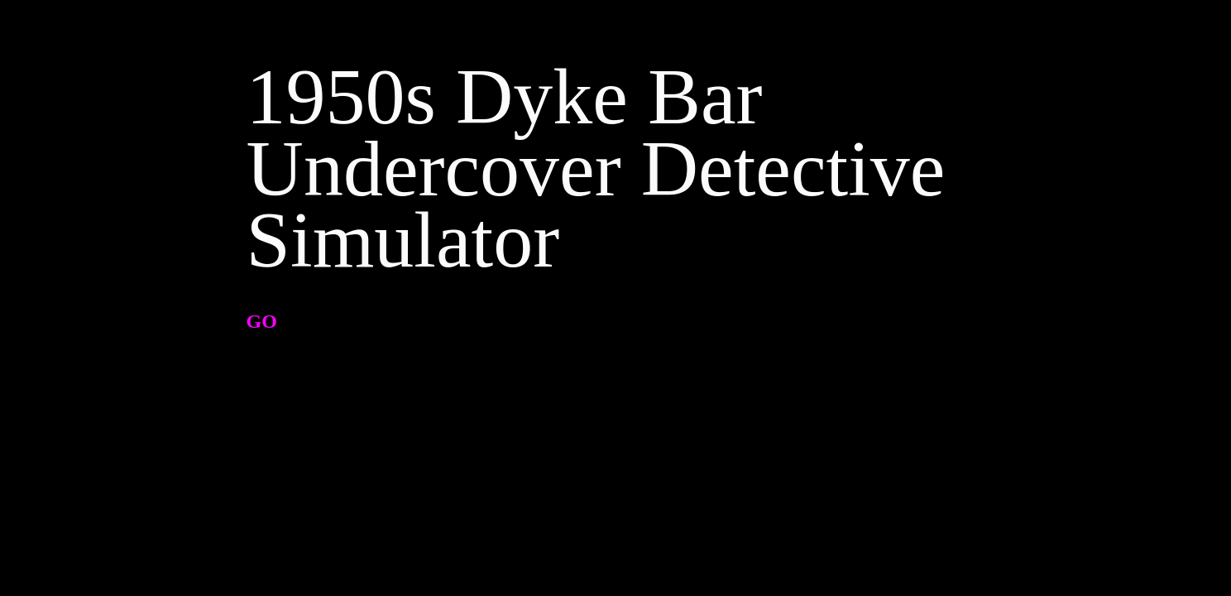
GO (262, 321)
